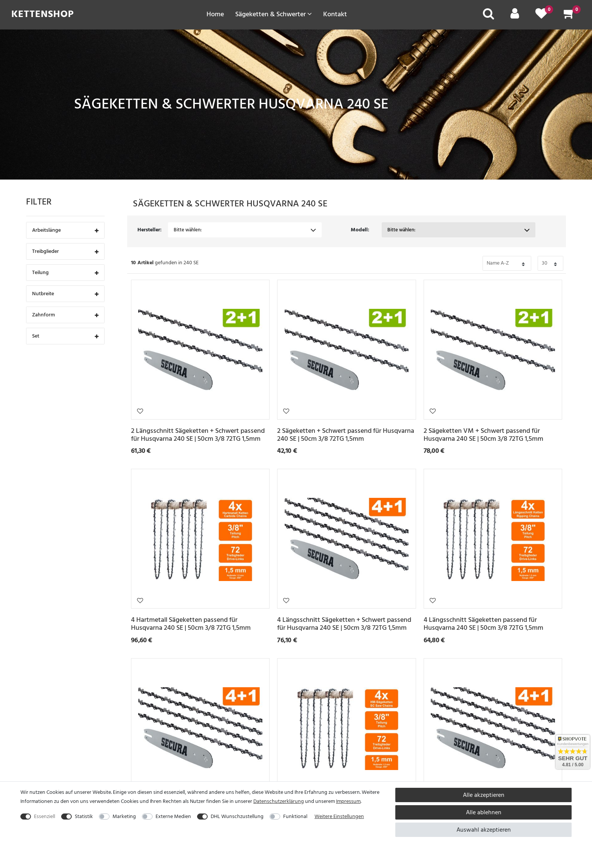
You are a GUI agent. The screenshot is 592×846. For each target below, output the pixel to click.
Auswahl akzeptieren (483, 830)
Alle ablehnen (483, 812)
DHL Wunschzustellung (237, 816)
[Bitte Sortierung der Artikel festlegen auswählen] (507, 263)
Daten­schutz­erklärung (278, 801)
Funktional (295, 816)
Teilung (65, 273)
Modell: (360, 229)
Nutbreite (65, 294)
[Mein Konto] (514, 16)
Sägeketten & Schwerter (273, 14)
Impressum (348, 801)
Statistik (84, 816)
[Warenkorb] (569, 16)
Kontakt (335, 14)
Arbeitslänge (65, 231)
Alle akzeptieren (483, 795)
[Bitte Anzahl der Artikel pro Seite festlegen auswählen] (550, 263)
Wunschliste (140, 411)
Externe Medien (173, 816)
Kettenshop (42, 14)
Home (215, 14)
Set (65, 337)
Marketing (124, 816)
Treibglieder (65, 252)
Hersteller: (149, 229)
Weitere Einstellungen (339, 816)
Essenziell (44, 816)
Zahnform (65, 315)
